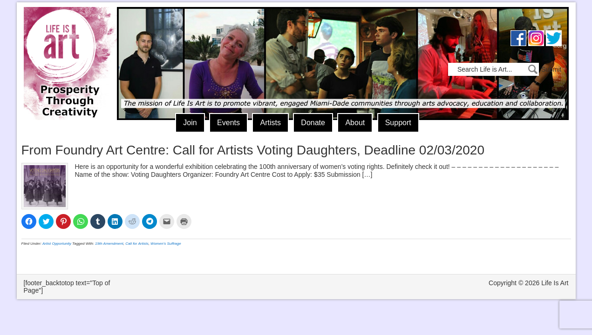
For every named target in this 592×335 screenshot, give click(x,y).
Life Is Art (67, 50)
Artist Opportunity (56, 243)
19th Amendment (109, 243)
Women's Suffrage (165, 243)
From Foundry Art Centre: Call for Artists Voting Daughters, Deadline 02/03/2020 (253, 150)
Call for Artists (137, 243)
